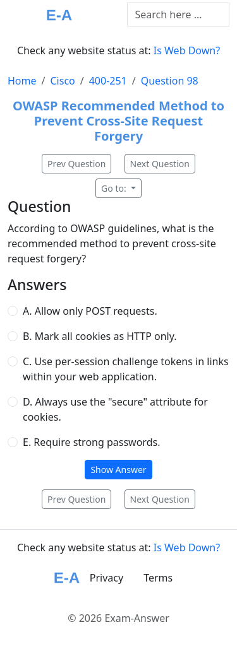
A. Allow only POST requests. (90, 311)
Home (22, 81)
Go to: (114, 188)
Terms (158, 578)
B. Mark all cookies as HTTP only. (100, 336)
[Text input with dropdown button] (178, 14)
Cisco (62, 81)
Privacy (106, 578)
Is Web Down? (187, 50)
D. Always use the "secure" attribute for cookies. (115, 409)
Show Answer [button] (118, 470)
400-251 (108, 81)
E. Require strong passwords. (91, 442)
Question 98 (169, 81)
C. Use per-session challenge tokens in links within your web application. (126, 368)
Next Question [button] (160, 164)
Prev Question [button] (76, 164)
